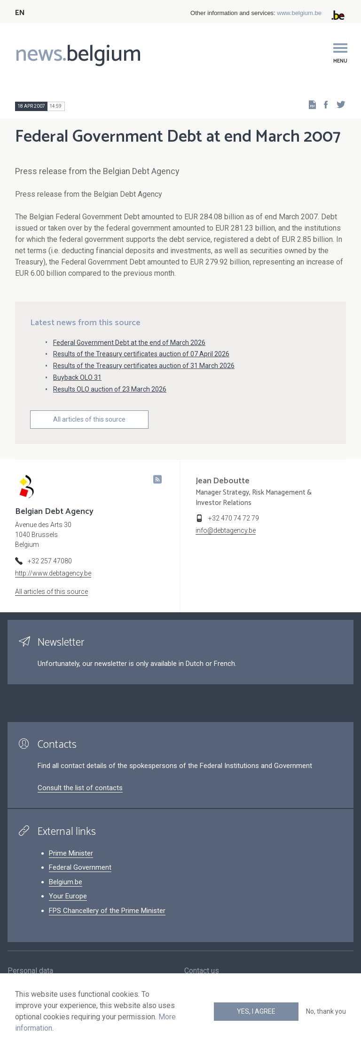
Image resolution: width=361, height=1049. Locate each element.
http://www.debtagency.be (53, 573)
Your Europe (68, 896)
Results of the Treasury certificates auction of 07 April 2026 (141, 354)
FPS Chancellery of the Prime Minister (107, 910)
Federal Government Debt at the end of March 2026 (129, 342)
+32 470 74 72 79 (233, 518)
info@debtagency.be (226, 530)
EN (20, 13)
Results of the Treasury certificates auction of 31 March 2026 (144, 365)
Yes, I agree (256, 1011)
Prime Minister (71, 853)
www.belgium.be (299, 12)
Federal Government (80, 867)
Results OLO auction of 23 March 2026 (109, 389)
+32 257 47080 (50, 561)
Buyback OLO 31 (77, 377)
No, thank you (326, 1011)
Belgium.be (65, 882)
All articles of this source (89, 419)
